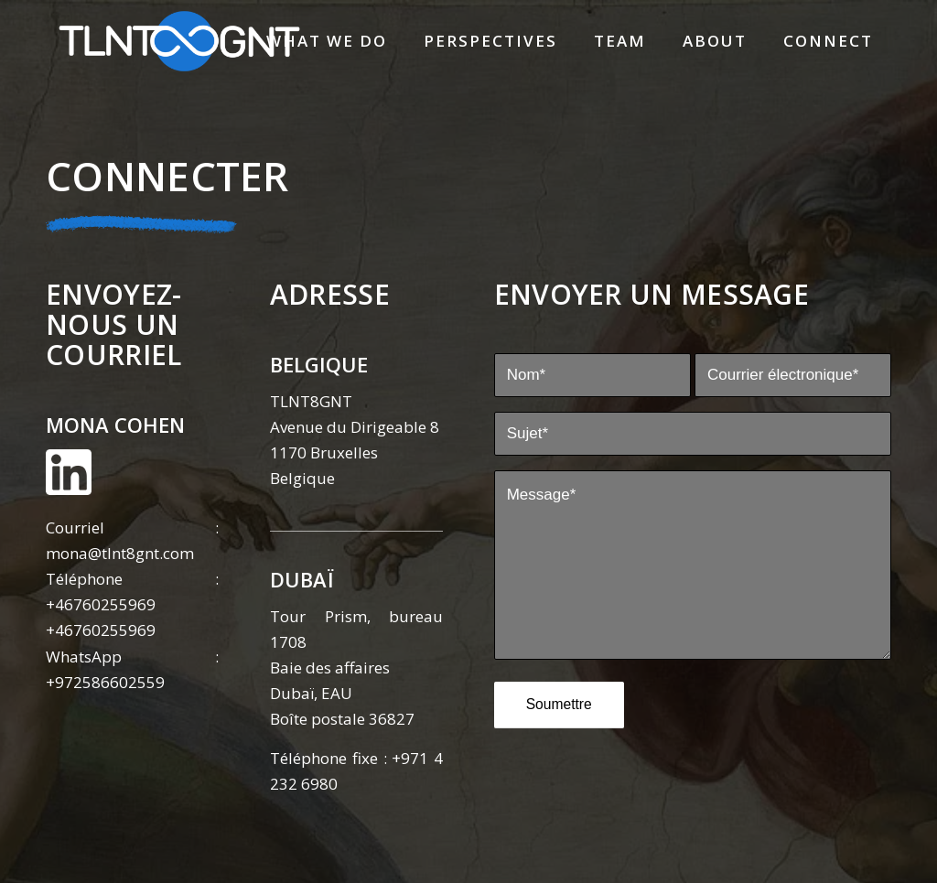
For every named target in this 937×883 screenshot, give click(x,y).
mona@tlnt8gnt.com (120, 553)
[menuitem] (326, 41)
